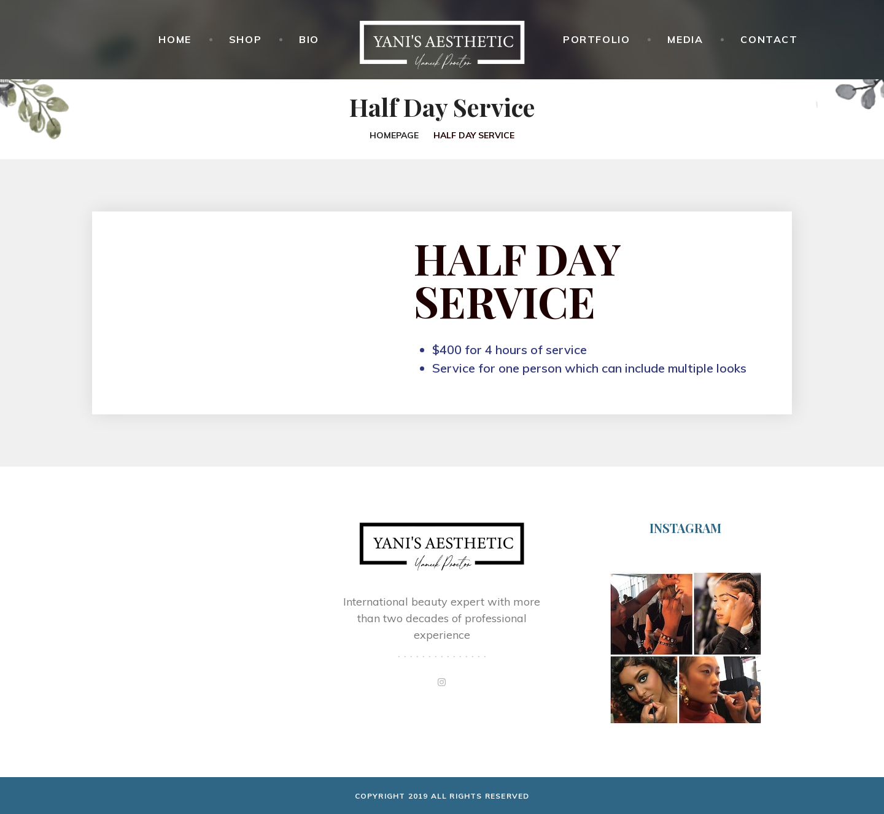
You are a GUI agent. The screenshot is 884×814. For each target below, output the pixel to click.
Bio (309, 39)
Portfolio (596, 39)
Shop (245, 39)
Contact (768, 39)
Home (174, 39)
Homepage (394, 135)
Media (685, 39)
